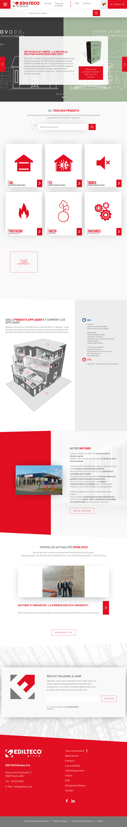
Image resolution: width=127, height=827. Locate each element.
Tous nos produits (63, 4)
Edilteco (69, 760)
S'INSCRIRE (109, 699)
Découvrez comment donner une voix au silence (91, 73)
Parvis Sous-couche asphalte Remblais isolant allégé (97, 326)
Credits (100, 821)
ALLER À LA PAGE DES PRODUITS (24, 262)
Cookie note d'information (82, 821)
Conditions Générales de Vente (36, 821)
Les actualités (72, 765)
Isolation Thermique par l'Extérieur (103, 363)
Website (50, 709)
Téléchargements (74, 770)
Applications (71, 755)
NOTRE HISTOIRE (82, 511)
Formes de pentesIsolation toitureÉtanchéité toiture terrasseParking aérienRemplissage (99, 351)
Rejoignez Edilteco (75, 785)
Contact (86, 3)
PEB (77, 3)
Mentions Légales (60, 821)
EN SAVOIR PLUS (63, 632)
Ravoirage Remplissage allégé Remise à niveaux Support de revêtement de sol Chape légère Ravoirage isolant (100, 337)
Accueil (47, 3)
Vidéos (68, 775)
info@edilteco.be (22, 786)
